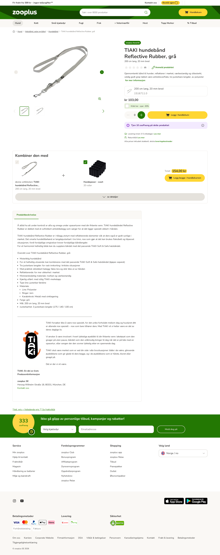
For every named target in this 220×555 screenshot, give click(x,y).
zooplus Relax (68, 480)
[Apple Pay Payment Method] (42, 523)
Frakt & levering (166, 537)
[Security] (117, 523)
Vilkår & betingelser (96, 537)
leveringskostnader (163, 141)
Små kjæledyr (58, 23)
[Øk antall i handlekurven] (141, 115)
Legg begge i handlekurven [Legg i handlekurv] (186, 178)
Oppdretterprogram (70, 471)
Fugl (81, 23)
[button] (132, 43)
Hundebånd (53, 31)
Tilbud (113, 461)
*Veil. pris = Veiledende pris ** (34, 409)
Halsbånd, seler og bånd (35, 31)
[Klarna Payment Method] (51, 523)
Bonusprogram (68, 457)
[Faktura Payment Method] (37, 528)
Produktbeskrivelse (26, 214)
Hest (145, 23)
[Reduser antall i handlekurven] (128, 115)
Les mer (157, 134)
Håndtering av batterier (24, 471)
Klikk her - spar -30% (140, 106)
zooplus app (116, 452)
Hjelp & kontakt (20, 457)
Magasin (17, 466)
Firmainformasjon (65, 537)
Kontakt (151, 537)
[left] (16, 72)
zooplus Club (67, 452)
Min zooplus (18, 452)
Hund (18, 23)
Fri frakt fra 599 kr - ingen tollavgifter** (33, 2)
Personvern (115, 537)
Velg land (164, 445)
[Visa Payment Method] (16, 523)
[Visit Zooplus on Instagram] (14, 501)
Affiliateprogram (69, 461)
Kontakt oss (151, 2)
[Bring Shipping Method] (74, 523)
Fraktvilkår (18, 461)
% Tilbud (191, 23)
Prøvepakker (116, 466)
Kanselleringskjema (133, 537)
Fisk (99, 23)
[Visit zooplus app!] (174, 503)
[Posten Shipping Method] (65, 523)
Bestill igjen (170, 3)
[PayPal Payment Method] (34, 523)
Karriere (27, 537)
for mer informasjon (135, 80)
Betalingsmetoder (186, 537)
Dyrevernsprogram (70, 466)
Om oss (16, 537)
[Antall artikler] (134, 115)
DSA (80, 537)
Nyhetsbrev (66, 475)
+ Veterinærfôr (122, 23)
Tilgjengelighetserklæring (25, 542)
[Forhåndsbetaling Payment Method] (21, 528)
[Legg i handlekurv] (177, 115)
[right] (102, 72)
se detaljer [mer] (110, 197)
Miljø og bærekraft (22, 475)
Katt (36, 23)
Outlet (113, 471)
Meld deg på (171, 429)
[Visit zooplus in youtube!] (22, 501)
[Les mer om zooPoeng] (203, 125)
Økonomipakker (117, 475)
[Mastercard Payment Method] (25, 523)
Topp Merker (167, 23)
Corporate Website (44, 537)
